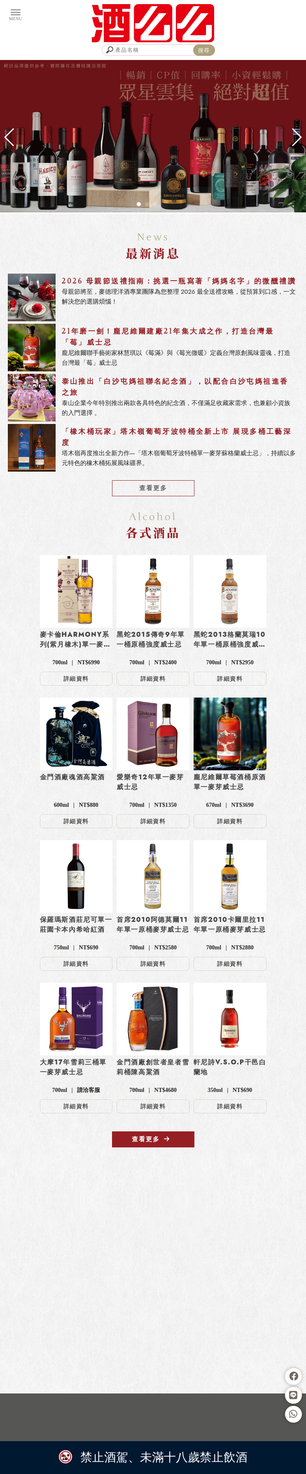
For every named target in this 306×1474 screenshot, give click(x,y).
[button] (139, 204)
